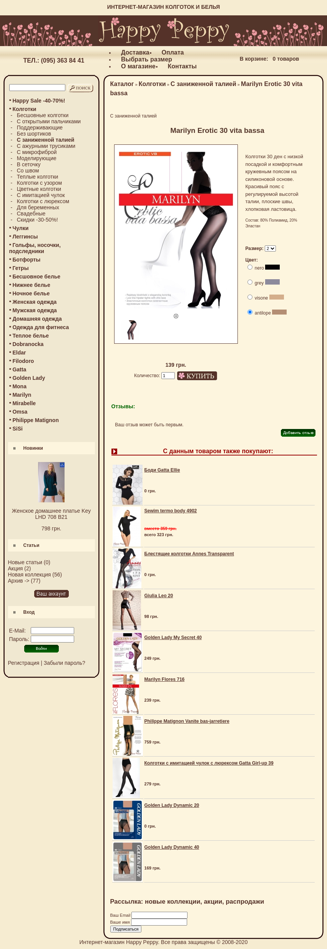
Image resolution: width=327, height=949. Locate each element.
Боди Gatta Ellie (162, 470)
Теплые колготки (37, 177)
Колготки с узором (39, 183)
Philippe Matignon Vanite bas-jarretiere (186, 721)
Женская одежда (34, 302)
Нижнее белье (31, 285)
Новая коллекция (29, 574)
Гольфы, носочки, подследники (35, 248)
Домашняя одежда (36, 319)
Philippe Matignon (35, 420)
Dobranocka (27, 344)
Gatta (19, 369)
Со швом (28, 170)
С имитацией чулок (41, 195)
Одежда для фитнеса (40, 327)
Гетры (20, 268)
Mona (19, 386)
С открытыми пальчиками (49, 121)
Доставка (135, 52)
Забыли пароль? (64, 663)
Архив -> (19, 581)
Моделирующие (36, 158)
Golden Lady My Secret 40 (173, 637)
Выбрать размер (146, 59)
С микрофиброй (37, 152)
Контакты (182, 66)
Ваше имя (120, 922)
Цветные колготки (39, 189)
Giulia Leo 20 (158, 595)
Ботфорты (26, 260)
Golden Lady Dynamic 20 (171, 805)
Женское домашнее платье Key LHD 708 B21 (51, 514)
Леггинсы (25, 237)
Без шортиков (34, 134)
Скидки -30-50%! (37, 220)
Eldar (19, 352)
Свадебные (31, 213)
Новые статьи (25, 562)
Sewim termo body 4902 (170, 510)
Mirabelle (24, 403)
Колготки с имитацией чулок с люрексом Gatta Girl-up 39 (209, 763)
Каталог (122, 84)
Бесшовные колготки (42, 115)
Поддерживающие (40, 127)
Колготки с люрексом (43, 201)
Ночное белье (31, 293)
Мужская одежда (34, 310)
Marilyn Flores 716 (164, 679)
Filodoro (23, 361)
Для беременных (38, 207)
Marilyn (21, 395)
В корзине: (254, 59)
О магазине (138, 66)
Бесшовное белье (36, 276)
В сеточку (29, 164)
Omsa (19, 412)
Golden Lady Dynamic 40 (171, 847)
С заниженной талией (203, 84)
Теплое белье (30, 336)
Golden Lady (28, 378)
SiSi (17, 429)
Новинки (33, 448)
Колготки (152, 84)
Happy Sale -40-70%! (38, 101)
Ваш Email (121, 915)
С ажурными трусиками (46, 146)
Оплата (173, 52)
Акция (15, 568)
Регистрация (24, 663)
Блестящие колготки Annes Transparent (189, 553)
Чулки (20, 228)
